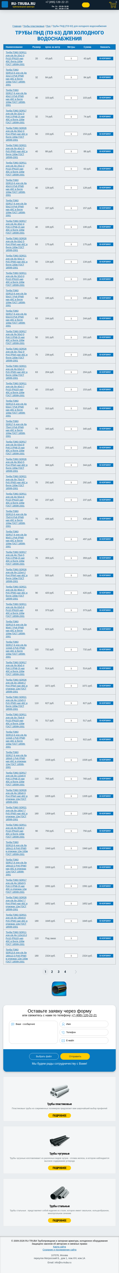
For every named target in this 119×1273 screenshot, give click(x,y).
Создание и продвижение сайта (59, 1249)
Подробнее (59, 1115)
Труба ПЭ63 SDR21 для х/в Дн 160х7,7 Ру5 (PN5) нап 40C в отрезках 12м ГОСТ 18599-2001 (16, 813)
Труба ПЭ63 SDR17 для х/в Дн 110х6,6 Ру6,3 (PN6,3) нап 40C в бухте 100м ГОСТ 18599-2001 (16, 778)
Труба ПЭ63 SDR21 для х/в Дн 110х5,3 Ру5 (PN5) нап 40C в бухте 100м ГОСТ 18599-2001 (16, 703)
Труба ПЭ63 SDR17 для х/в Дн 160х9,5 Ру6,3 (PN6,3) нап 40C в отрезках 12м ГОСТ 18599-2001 (16, 886)
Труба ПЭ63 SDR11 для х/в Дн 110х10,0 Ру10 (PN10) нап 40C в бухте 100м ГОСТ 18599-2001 (16, 938)
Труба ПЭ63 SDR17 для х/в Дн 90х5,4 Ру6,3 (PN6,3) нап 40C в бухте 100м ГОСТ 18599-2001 (16, 668)
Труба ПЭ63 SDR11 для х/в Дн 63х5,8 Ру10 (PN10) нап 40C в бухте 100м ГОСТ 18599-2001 (16, 610)
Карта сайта (59, 1246)
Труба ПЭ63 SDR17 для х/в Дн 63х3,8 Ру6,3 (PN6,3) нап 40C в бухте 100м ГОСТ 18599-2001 (16, 447)
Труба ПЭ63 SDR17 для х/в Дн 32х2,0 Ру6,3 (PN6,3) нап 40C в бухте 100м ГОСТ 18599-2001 (16, 116)
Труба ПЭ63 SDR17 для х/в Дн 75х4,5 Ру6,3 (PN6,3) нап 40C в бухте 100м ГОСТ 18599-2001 (16, 558)
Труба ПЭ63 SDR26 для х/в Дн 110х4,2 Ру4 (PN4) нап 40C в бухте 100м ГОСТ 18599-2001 (16, 575)
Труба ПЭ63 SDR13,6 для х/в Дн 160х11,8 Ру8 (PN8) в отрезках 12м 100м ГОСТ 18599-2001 (17, 848)
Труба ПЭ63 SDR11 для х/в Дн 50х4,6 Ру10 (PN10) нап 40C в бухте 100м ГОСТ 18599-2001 (16, 499)
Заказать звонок (84, 4)
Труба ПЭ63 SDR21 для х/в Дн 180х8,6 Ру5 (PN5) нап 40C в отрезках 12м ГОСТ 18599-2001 (16, 921)
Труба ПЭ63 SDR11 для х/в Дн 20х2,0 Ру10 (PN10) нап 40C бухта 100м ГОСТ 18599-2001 (16, 58)
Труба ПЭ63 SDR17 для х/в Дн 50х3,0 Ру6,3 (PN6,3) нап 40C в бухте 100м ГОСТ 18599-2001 (16, 337)
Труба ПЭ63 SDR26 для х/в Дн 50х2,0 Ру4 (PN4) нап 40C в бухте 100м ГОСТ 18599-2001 (16, 134)
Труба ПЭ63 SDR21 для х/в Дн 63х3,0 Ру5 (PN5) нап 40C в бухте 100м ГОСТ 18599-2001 (16, 372)
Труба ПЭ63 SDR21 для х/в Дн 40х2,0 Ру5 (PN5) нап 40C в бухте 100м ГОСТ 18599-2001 (16, 151)
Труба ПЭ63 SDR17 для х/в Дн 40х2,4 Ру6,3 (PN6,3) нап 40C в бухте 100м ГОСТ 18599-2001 (16, 227)
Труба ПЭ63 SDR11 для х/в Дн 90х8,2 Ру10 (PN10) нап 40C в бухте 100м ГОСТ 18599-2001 (16, 831)
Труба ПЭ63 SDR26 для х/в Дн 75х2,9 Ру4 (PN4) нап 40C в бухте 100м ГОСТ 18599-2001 (16, 354)
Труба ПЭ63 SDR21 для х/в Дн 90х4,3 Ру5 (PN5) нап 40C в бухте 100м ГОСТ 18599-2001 (16, 592)
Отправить (75, 1056)
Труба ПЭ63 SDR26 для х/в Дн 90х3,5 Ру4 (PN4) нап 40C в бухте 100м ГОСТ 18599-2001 (16, 465)
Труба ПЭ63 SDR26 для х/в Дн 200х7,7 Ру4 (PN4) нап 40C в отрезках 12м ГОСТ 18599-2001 (16, 903)
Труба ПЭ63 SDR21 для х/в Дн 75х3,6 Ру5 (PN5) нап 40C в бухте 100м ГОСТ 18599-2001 (16, 482)
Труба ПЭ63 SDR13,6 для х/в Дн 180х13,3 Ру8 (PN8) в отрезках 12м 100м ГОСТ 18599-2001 (17, 955)
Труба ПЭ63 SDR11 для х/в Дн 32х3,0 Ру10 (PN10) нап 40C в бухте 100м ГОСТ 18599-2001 (16, 279)
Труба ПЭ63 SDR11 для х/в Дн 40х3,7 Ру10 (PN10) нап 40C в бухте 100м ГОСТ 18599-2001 (16, 389)
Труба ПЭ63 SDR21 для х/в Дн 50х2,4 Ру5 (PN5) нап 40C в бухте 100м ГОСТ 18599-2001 (16, 261)
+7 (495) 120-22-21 (84, 1015)
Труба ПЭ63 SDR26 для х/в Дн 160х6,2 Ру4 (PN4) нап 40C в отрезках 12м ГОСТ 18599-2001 (16, 686)
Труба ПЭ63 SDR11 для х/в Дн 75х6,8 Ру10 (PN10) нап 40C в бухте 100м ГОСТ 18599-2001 (16, 720)
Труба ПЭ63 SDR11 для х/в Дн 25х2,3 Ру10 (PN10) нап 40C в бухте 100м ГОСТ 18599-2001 (16, 168)
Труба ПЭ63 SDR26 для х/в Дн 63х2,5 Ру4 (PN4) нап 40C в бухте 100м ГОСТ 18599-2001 (16, 244)
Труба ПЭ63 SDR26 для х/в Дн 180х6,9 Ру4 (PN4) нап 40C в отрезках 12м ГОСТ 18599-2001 (16, 796)
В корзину (105, 58)
